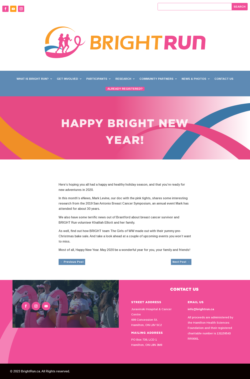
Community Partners (156, 78)
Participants (96, 78)
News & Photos (194, 78)
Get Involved (67, 78)
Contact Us (223, 78)
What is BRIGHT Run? (33, 78)
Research (123, 78)
